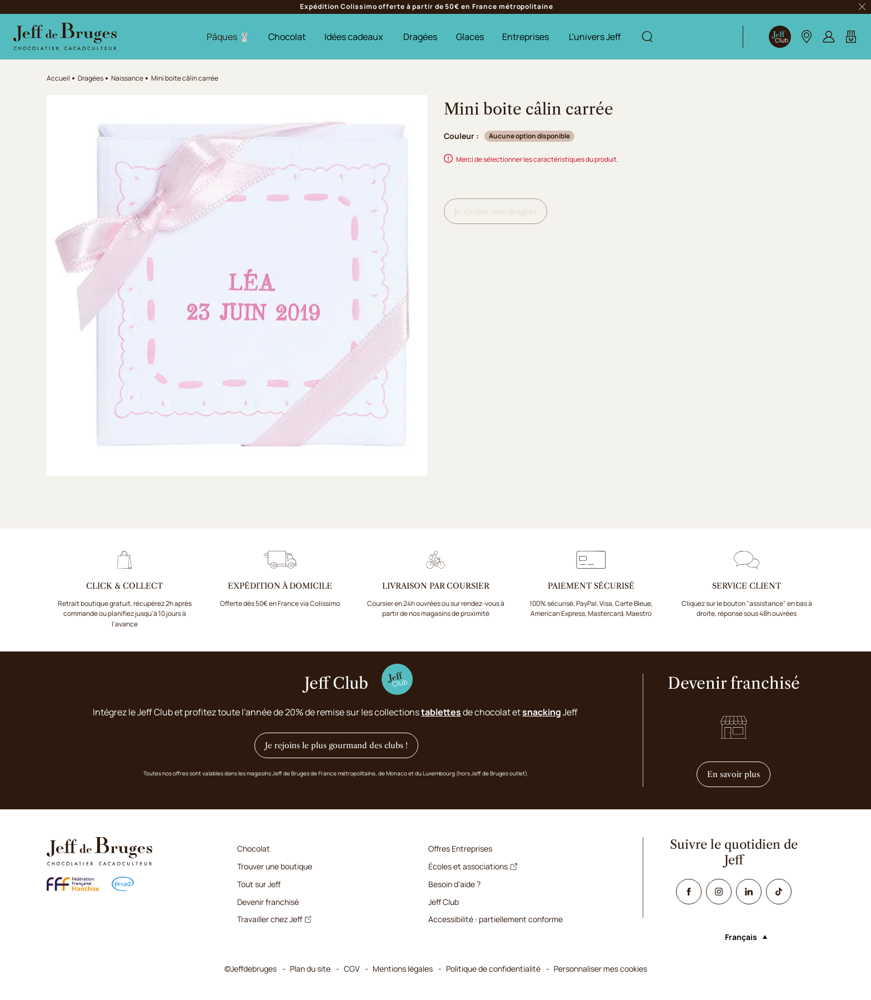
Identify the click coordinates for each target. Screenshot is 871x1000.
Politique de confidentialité (493, 968)
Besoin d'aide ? (454, 884)
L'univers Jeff (595, 37)
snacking (541, 712)
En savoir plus (738, 774)
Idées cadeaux (353, 37)
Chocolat (287, 37)
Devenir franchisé (268, 902)
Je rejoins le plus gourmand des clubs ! (336, 745)
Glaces (470, 37)
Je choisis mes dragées (495, 211)
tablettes (441, 712)
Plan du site (310, 968)
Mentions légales (403, 968)
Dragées (420, 37)
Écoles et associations (472, 866)
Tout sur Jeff (259, 884)
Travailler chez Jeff (274, 919)
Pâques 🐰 (228, 37)
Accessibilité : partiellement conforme (495, 919)
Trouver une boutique (274, 866)
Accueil (58, 78)
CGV (351, 968)
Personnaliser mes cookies (600, 968)
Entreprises (525, 37)
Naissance (127, 78)
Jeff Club (443, 902)
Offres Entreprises (460, 848)
